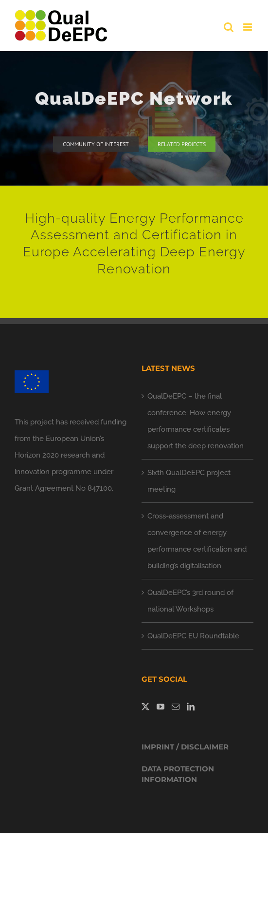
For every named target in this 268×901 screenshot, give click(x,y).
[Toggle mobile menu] (248, 27)
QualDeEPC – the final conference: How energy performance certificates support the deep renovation (195, 421)
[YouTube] (160, 706)
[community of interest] (96, 145)
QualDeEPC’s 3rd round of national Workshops (190, 600)
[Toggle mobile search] (228, 27)
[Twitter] (145, 706)
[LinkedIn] (191, 706)
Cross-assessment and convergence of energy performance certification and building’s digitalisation (197, 541)
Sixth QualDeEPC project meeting (189, 481)
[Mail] (175, 706)
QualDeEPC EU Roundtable (193, 636)
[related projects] (181, 145)
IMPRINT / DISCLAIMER (185, 746)
